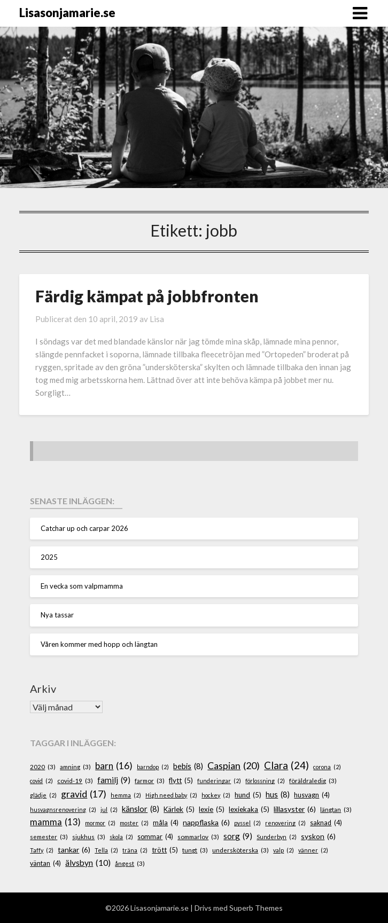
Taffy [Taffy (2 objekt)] (41, 850)
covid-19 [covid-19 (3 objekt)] (75, 781)
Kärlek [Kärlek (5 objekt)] (179, 810)
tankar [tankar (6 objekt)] (74, 850)
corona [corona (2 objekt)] (327, 766)
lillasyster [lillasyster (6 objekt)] (295, 809)
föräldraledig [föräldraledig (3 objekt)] (313, 781)
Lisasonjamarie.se (67, 12)
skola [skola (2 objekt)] (121, 836)
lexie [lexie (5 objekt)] (211, 810)
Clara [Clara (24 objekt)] (286, 765)
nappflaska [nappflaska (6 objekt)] (206, 823)
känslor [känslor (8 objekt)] (140, 809)
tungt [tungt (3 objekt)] (195, 850)
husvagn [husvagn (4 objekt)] (312, 795)
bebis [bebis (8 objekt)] (188, 766)
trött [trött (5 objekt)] (165, 850)
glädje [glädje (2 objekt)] (43, 795)
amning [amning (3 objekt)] (75, 767)
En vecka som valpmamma (82, 586)
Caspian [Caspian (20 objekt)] (233, 765)
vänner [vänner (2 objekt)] (313, 850)
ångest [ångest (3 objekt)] (130, 863)
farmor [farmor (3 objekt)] (150, 781)
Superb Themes (256, 907)
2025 (49, 557)
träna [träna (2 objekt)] (135, 850)
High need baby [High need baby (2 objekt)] (171, 795)
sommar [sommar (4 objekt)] (155, 837)
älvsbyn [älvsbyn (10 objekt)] (88, 863)
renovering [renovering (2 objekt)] (285, 822)
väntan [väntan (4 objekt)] (45, 863)
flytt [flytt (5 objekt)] (181, 781)
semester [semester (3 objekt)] (49, 837)
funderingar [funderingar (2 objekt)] (219, 780)
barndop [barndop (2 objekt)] (153, 766)
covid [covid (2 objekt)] (41, 780)
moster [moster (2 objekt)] (134, 822)
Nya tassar (57, 615)
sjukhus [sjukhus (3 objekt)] (88, 837)
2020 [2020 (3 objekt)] (43, 767)
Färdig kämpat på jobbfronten (147, 296)
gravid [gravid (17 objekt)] (83, 794)
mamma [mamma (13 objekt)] (55, 822)
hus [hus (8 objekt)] (278, 794)
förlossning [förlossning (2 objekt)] (265, 780)
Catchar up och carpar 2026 (84, 528)
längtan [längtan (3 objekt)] (336, 809)
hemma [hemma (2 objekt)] (126, 795)
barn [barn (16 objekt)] (114, 765)
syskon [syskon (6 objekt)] (318, 837)
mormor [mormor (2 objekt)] (100, 822)
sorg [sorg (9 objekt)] (237, 836)
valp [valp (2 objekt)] (283, 850)
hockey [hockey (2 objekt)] (215, 795)
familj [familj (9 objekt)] (113, 780)
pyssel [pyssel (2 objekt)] (247, 822)
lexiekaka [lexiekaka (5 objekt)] (249, 810)
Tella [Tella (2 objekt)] (106, 850)
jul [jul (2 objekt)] (109, 809)
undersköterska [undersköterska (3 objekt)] (240, 850)
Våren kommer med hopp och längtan (99, 644)
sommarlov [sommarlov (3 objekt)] (198, 837)
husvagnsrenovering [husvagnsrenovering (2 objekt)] (63, 809)
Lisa (157, 319)
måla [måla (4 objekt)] (166, 823)
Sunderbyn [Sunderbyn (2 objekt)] (277, 836)
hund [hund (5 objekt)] (248, 795)
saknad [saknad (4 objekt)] (326, 823)
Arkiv (43, 688)
